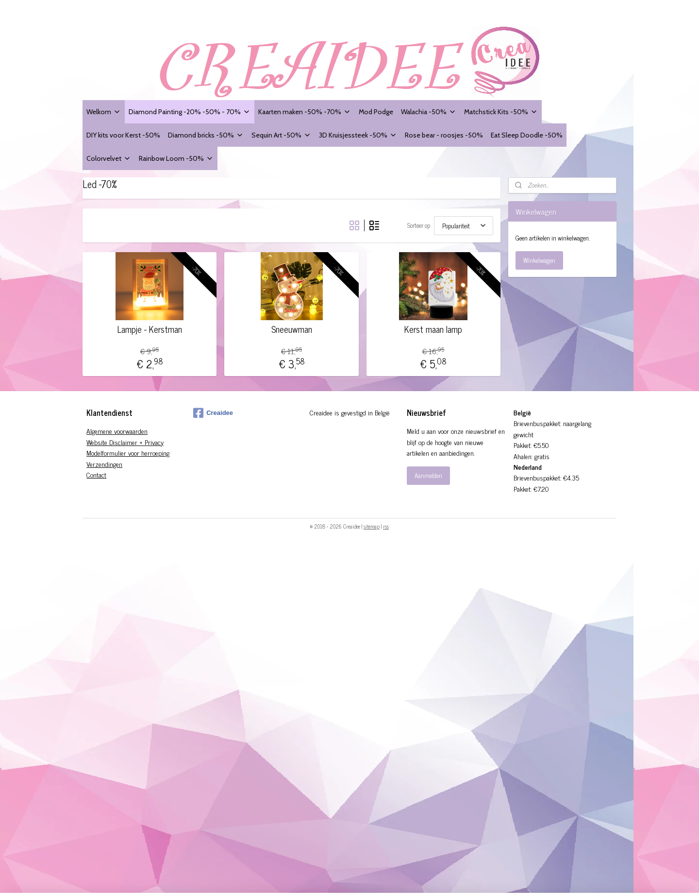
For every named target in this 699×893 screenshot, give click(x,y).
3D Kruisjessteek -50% (358, 135)
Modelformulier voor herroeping (127, 452)
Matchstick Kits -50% (501, 111)
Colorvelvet (108, 158)
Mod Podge (376, 111)
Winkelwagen (539, 260)
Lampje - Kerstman (149, 329)
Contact (96, 474)
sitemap (372, 526)
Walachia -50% (428, 111)
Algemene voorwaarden (117, 430)
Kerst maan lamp (433, 329)
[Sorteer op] (463, 226)
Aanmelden (428, 475)
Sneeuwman (291, 329)
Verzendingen (104, 463)
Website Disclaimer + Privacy (125, 441)
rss (386, 526)
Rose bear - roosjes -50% (444, 135)
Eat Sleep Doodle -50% (527, 135)
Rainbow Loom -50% (176, 158)
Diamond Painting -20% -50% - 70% (189, 111)
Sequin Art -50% (281, 135)
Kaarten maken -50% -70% (304, 111)
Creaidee (213, 413)
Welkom (103, 111)
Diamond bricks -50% (206, 135)
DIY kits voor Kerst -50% (123, 135)
